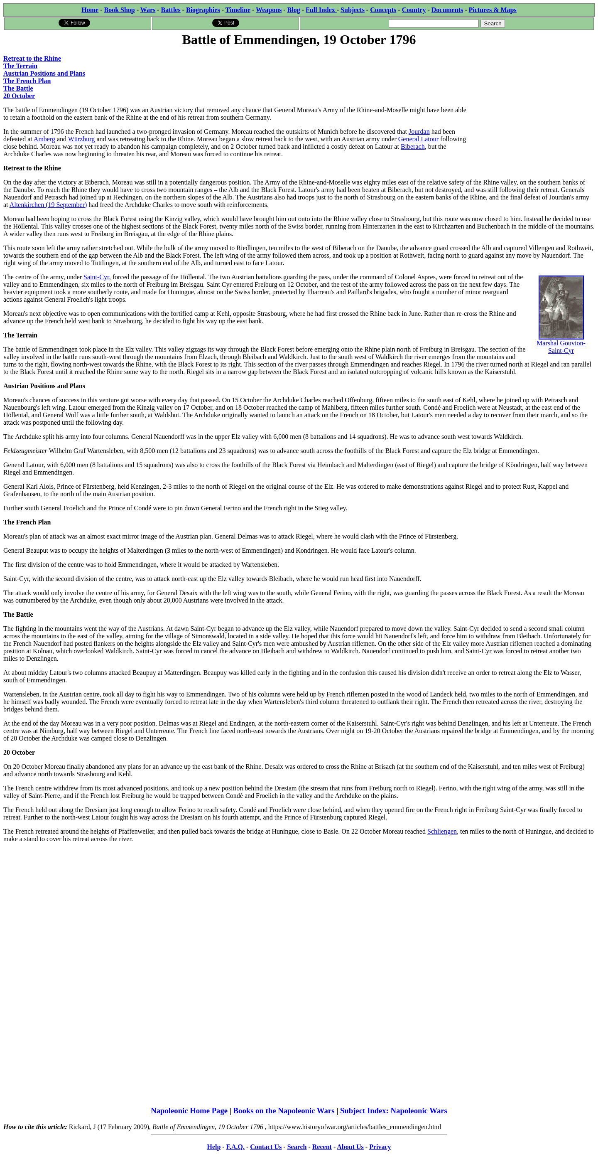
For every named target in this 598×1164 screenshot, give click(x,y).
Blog (293, 9)
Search (297, 1146)
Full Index (321, 9)
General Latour (418, 139)
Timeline (237, 9)
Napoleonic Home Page (189, 1110)
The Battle (18, 88)
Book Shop (119, 9)
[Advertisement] (532, 101)
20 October (19, 95)
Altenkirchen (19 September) (48, 204)
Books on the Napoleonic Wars (284, 1110)
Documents (447, 9)
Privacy (380, 1146)
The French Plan (27, 80)
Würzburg (81, 139)
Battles (171, 9)
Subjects (353, 9)
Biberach (413, 146)
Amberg (44, 139)
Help (214, 1146)
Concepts (383, 9)
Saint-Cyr (96, 277)
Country (414, 9)
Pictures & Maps (493, 9)
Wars (147, 9)
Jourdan (419, 131)
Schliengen (442, 831)
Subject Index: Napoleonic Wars (393, 1110)
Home (89, 9)
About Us (350, 1146)
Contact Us (266, 1146)
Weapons (269, 9)
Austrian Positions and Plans (44, 73)
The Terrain (20, 65)
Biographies (203, 9)
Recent (322, 1146)
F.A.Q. (235, 1146)
